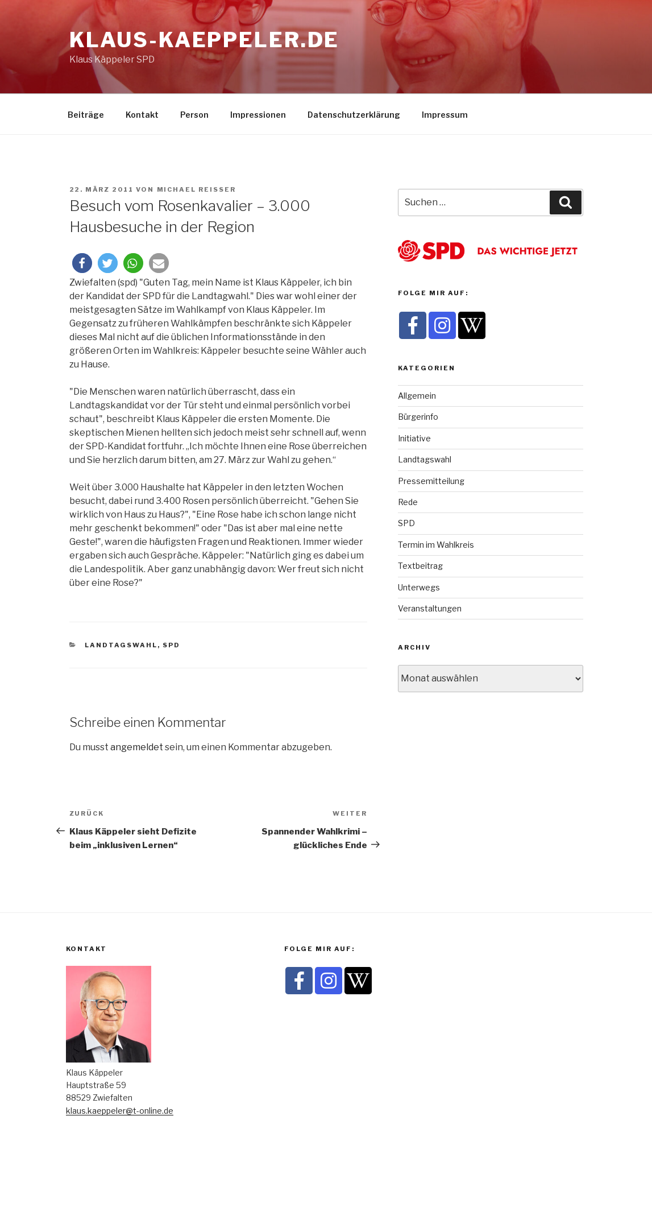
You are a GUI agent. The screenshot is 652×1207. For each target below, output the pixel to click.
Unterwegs (419, 587)
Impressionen (258, 114)
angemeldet (136, 747)
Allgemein (417, 395)
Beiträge (86, 114)
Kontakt (142, 114)
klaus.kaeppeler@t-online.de (119, 1110)
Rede (408, 502)
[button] (82, 263)
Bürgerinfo (418, 416)
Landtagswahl (121, 645)
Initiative (414, 438)
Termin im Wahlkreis (436, 544)
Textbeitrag (420, 566)
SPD (171, 645)
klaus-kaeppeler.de (204, 39)
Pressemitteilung (431, 481)
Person (194, 114)
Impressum (445, 114)
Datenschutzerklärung (354, 114)
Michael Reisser (196, 189)
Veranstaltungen (430, 608)
